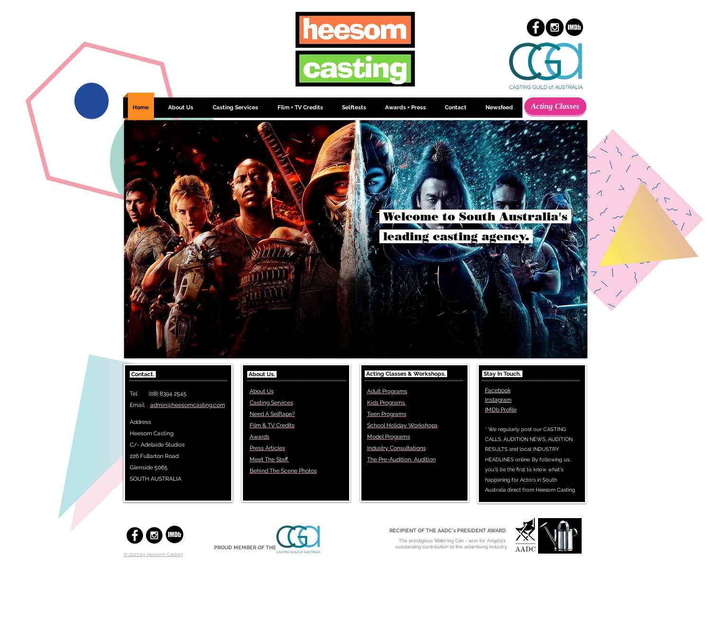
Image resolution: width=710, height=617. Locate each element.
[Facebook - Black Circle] (536, 27)
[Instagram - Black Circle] (555, 27)
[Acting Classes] (555, 106)
